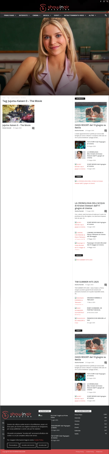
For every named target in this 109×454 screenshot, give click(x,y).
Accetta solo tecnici (28, 445)
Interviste (24, 15)
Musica (47, 15)
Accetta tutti (43, 445)
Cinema (36, 15)
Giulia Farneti (6, 128)
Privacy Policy (80, 451)
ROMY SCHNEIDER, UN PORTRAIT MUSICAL (94, 309)
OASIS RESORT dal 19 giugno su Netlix (90, 126)
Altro (92, 15)
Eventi (57, 15)
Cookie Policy (38, 440)
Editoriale (77, 430)
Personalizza (13, 445)
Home (3, 97)
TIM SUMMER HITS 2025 (87, 281)
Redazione (99, 451)
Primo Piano (10, 15)
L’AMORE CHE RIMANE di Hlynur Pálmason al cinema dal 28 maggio (96, 234)
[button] (105, 15)
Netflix (77, 434)
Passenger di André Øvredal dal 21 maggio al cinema (96, 244)
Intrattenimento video (75, 15)
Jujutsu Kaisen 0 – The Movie (16, 125)
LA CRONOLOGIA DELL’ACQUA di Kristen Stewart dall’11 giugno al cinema (95, 155)
